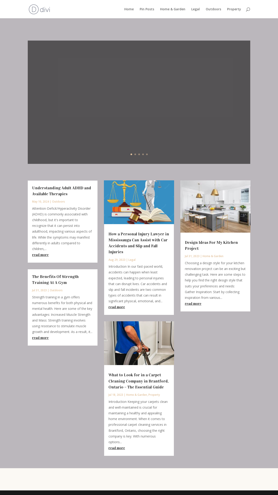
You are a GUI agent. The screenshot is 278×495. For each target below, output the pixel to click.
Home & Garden (172, 9)
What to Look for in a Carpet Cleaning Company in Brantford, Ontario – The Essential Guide (138, 380)
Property (234, 9)
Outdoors (213, 9)
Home (129, 9)
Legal (195, 9)
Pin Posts (147, 9)
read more (40, 255)
